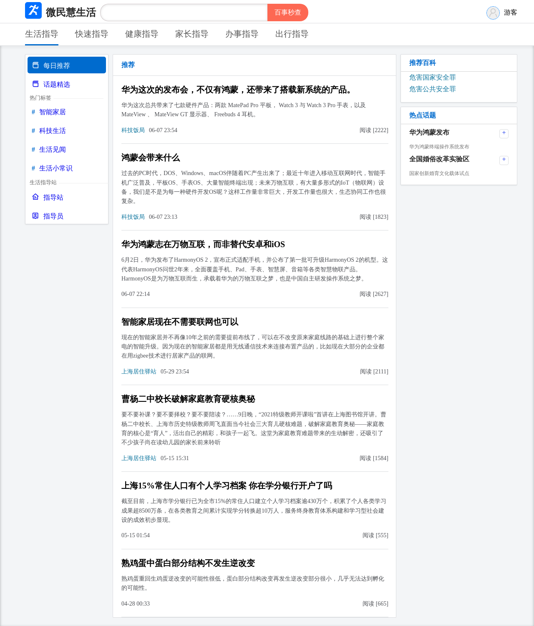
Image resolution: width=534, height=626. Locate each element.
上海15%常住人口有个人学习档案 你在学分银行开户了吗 (226, 485)
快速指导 (91, 33)
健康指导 (142, 33)
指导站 (47, 197)
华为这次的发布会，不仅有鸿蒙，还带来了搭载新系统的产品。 (238, 89)
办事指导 (242, 33)
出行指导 (292, 33)
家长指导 (192, 33)
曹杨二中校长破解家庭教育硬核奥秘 (188, 398)
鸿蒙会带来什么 (150, 157)
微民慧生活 (71, 12)
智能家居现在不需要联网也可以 (179, 321)
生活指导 (41, 33)
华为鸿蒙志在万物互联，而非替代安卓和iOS (203, 244)
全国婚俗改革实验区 (439, 159)
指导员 (47, 216)
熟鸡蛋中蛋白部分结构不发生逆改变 (188, 563)
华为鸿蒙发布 (429, 132)
